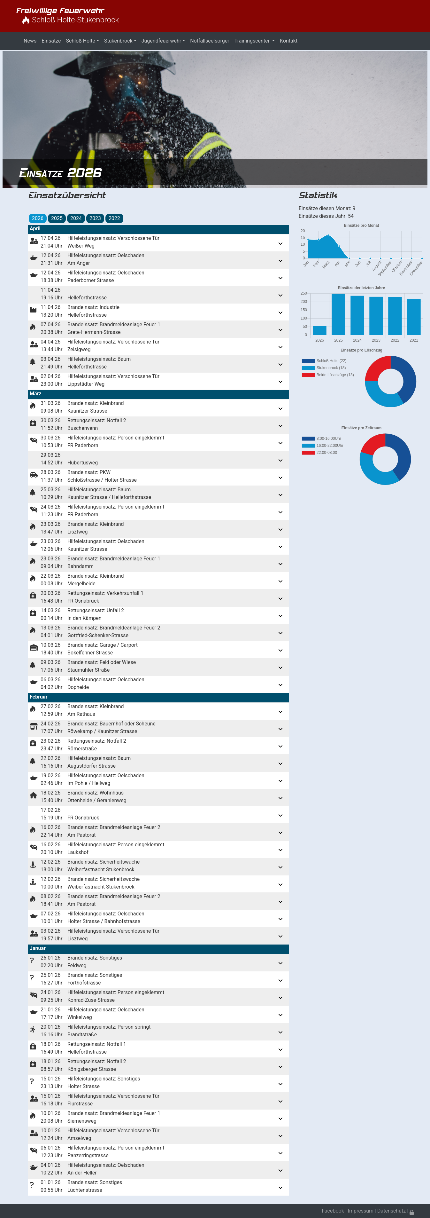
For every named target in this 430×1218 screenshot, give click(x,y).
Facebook (333, 1211)
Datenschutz (391, 1211)
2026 (37, 218)
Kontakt (288, 41)
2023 (95, 218)
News (30, 41)
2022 (114, 218)
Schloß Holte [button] (80, 41)
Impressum (361, 1211)
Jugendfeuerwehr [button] (161, 41)
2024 (76, 218)
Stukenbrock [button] (118, 41)
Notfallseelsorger (209, 41)
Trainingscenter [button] (252, 41)
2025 (57, 218)
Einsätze (51, 41)
